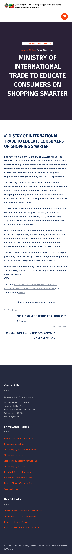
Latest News (30, 43)
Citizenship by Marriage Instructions (20, 449)
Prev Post (10, 310)
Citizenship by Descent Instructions (20, 460)
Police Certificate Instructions (18, 477)
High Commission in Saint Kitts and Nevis (23, 527)
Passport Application (14, 444)
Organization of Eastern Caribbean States (23, 510)
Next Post (59, 326)
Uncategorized (44, 43)
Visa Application (11, 488)
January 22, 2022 (28, 50)
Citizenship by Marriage (14, 455)
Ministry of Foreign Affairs (16, 521)
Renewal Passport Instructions (18, 438)
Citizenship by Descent (14, 466)
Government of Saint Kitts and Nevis (21, 516)
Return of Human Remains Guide (19, 483)
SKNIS (21, 292)
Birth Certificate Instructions (17, 472)
